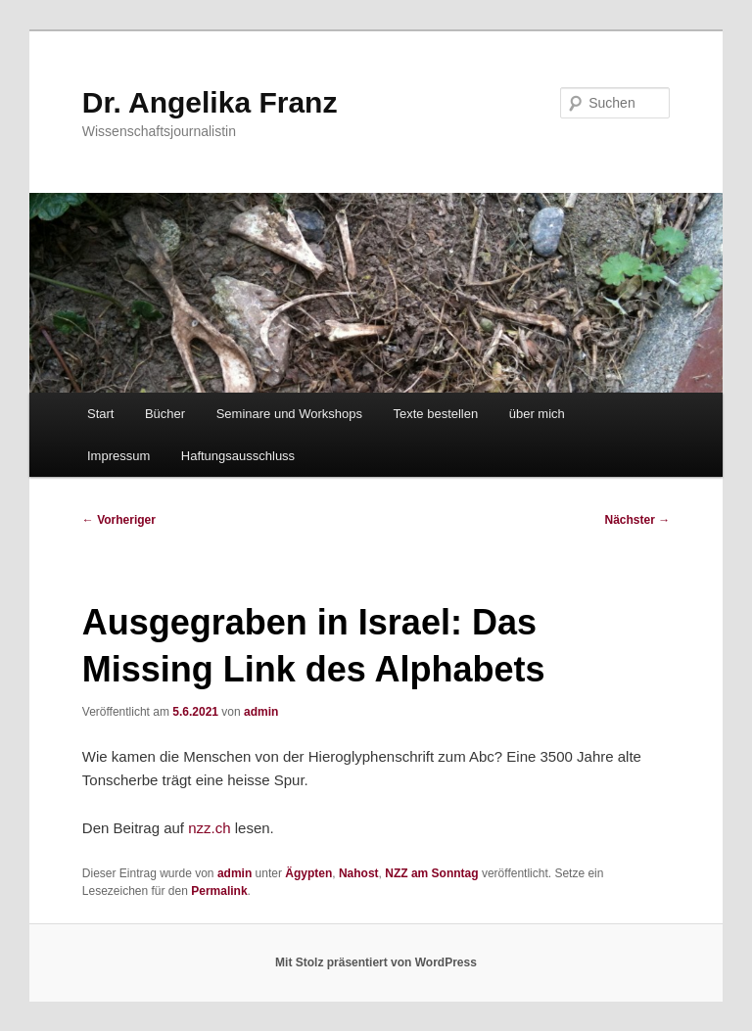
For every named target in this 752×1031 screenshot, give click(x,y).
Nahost (359, 873)
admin (261, 712)
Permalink (219, 891)
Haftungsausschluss (238, 455)
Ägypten (308, 873)
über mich (537, 413)
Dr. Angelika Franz (210, 102)
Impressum (118, 455)
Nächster (638, 520)
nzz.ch (209, 828)
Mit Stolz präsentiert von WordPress (376, 962)
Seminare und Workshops (289, 413)
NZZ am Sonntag (431, 873)
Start (100, 413)
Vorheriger (119, 520)
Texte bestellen (436, 413)
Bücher (165, 413)
